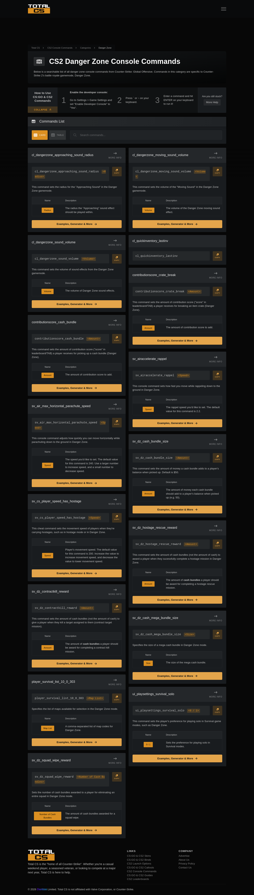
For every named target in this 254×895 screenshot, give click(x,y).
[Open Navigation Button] (223, 9)
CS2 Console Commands (59, 48)
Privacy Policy (187, 864)
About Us (184, 860)
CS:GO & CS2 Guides (140, 875)
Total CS (35, 48)
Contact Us (185, 867)
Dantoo (42, 889)
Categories (85, 48)
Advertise (184, 856)
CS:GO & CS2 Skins (139, 856)
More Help (212, 102)
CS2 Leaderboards (138, 879)
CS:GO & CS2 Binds (139, 860)
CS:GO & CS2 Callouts (140, 867)
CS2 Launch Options (139, 864)
